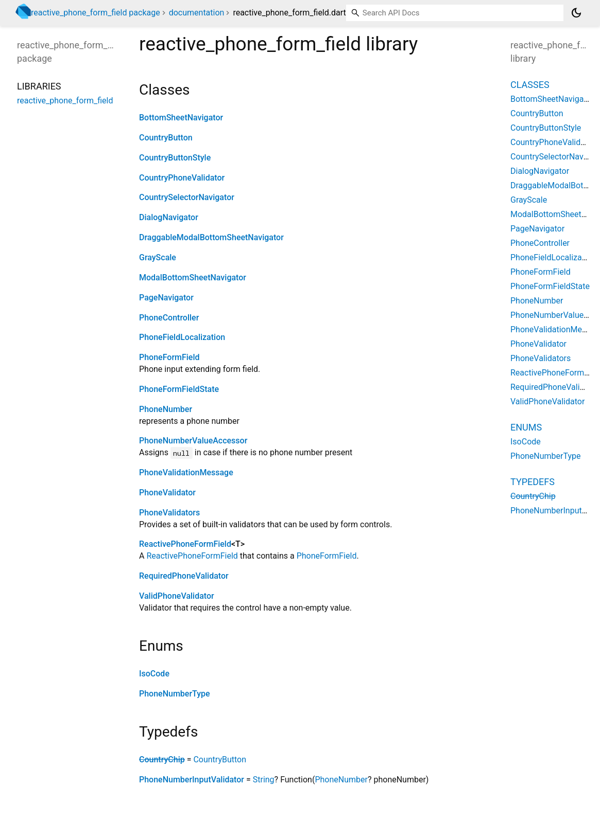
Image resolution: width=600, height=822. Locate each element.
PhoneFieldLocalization (182, 337)
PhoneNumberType (174, 694)
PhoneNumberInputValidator (191, 779)
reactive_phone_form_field (65, 100)
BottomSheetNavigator (181, 117)
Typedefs (532, 481)
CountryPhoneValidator (182, 178)
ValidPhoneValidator (176, 596)
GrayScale (157, 257)
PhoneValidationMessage (186, 472)
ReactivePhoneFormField (185, 544)
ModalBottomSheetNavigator (192, 277)
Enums (526, 427)
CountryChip (162, 759)
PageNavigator (166, 297)
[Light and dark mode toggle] (576, 13)
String (264, 779)
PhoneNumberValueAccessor (193, 440)
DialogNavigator (168, 217)
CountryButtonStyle (175, 158)
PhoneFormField (169, 357)
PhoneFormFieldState (179, 389)
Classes (530, 84)
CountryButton (166, 137)
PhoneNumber (165, 409)
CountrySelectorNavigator (186, 197)
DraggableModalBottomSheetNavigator (211, 237)
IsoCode (154, 673)
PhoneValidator (167, 492)
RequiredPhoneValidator (184, 576)
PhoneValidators (169, 512)
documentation (197, 12)
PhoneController (169, 318)
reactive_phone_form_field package (95, 12)
